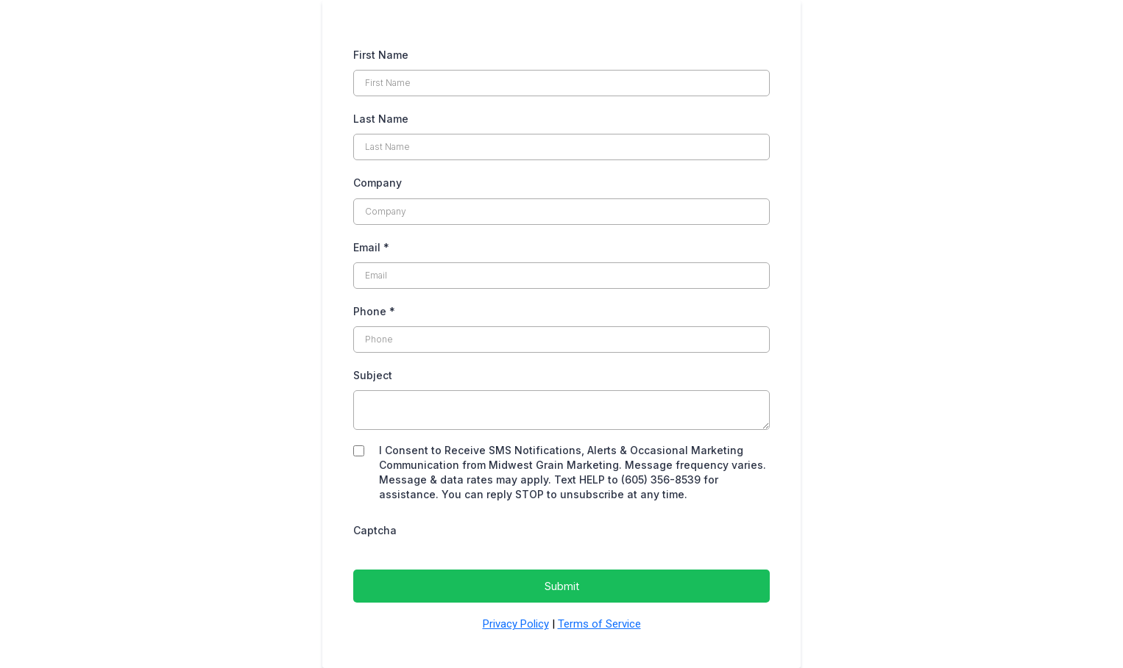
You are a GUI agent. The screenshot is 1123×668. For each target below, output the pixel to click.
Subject (372, 375)
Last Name (380, 118)
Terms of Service (599, 624)
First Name (380, 55)
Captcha (375, 530)
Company (377, 182)
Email (371, 247)
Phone (374, 311)
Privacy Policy (516, 624)
